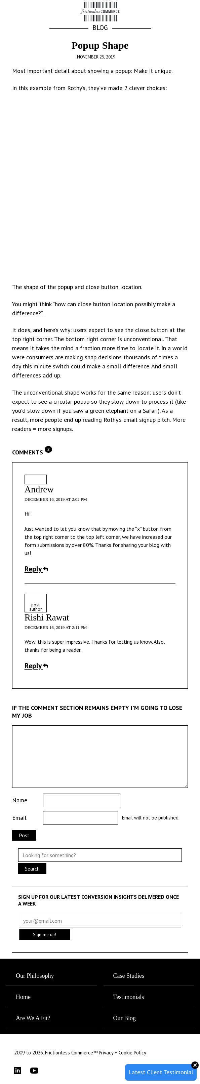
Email (19, 817)
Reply (36, 568)
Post (24, 835)
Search (32, 868)
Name (19, 800)
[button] (180, 12)
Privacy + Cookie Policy (122, 1052)
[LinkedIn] (22, 1070)
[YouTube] (38, 1070)
